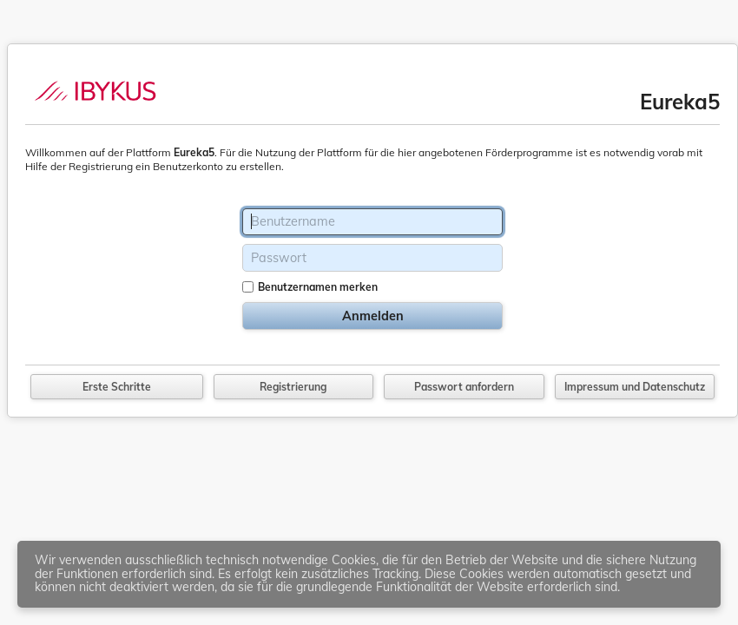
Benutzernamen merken (318, 286)
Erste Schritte (116, 386)
